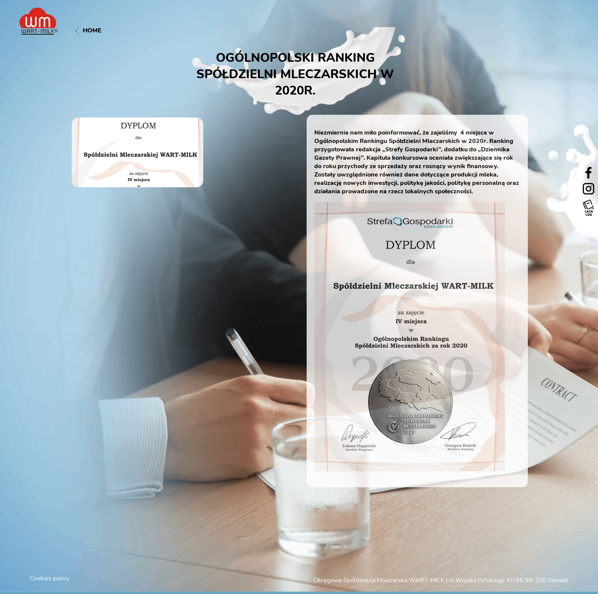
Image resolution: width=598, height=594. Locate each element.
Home (88, 30)
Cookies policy (49, 578)
